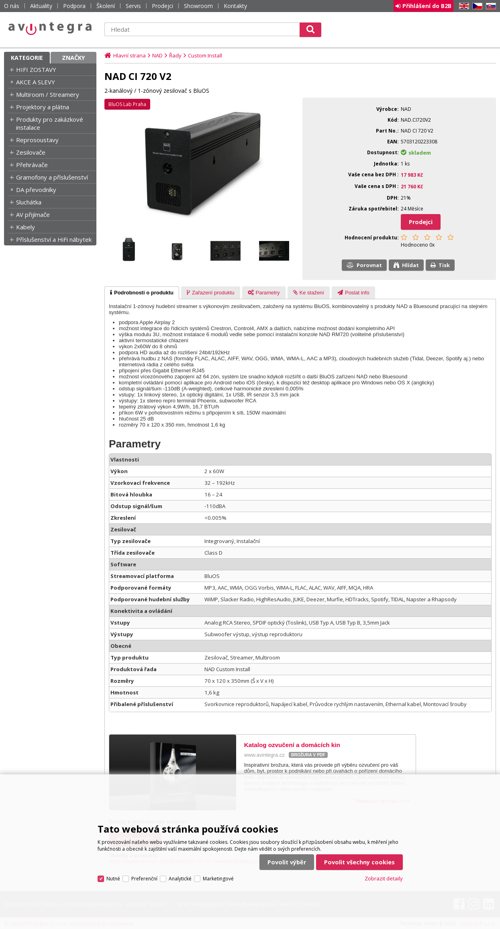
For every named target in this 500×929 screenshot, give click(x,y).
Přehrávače (32, 165)
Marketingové (218, 878)
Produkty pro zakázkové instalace (49, 123)
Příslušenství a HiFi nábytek (54, 239)
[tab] (141, 292)
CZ (476, 6)
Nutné (113, 878)
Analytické (180, 878)
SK (489, 6)
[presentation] (142, 293)
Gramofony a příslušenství (52, 177)
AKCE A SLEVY (35, 82)
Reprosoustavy (37, 140)
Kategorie (27, 57)
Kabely (25, 227)
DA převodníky (36, 190)
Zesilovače (30, 152)
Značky (73, 57)
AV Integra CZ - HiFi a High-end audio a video (50, 28)
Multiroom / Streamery (47, 94)
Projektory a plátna (42, 107)
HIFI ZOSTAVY (36, 69)
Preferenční (144, 878)
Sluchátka (28, 202)
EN (462, 6)
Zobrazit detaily (384, 878)
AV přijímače (33, 214)
